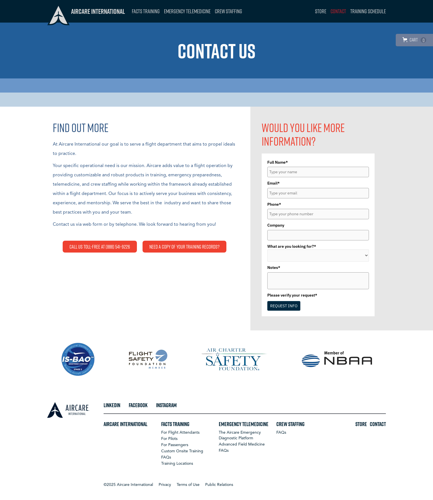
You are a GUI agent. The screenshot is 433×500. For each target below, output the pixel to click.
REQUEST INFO (284, 305)
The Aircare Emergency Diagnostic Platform (240, 435)
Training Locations (177, 464)
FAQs (166, 457)
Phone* (274, 204)
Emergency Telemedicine (187, 11)
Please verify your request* (292, 295)
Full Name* (277, 162)
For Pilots (169, 439)
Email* (273, 183)
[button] (128, 485)
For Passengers (174, 445)
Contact (338, 11)
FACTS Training (146, 11)
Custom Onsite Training (182, 451)
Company (275, 225)
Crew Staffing (228, 11)
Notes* (273, 267)
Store (320, 11)
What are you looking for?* (291, 246)
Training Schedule (368, 11)
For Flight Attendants (180, 433)
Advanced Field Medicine (242, 444)
